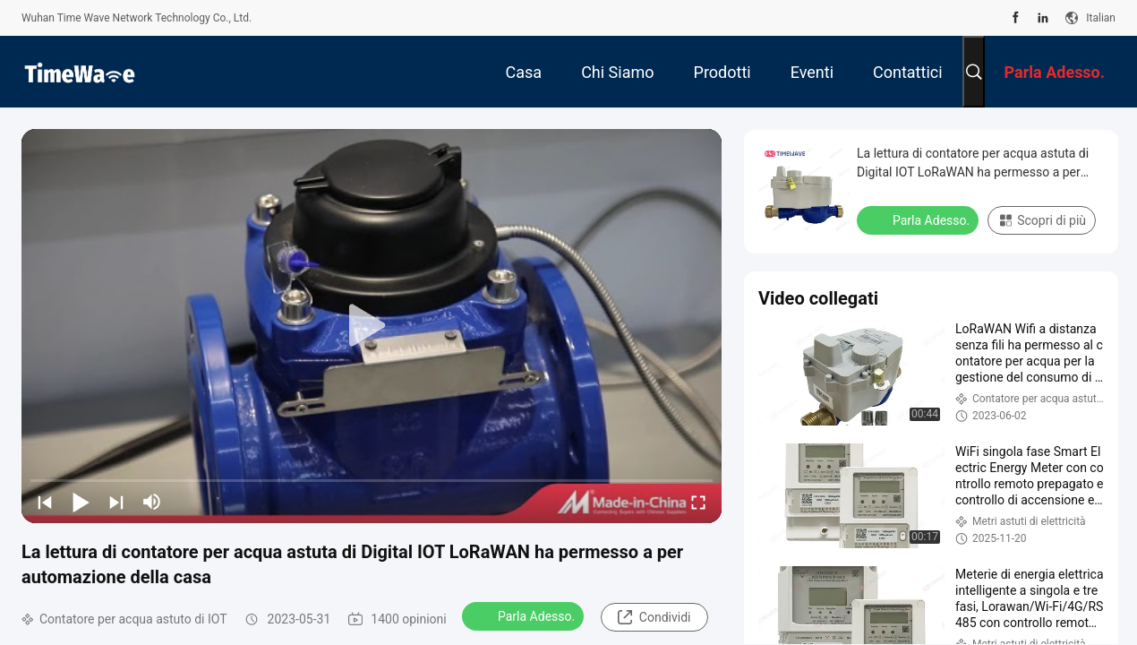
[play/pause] (80, 501)
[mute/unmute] (152, 501)
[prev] (45, 501)
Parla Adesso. (524, 615)
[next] (116, 501)
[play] (371, 326)
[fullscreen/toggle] (698, 501)
